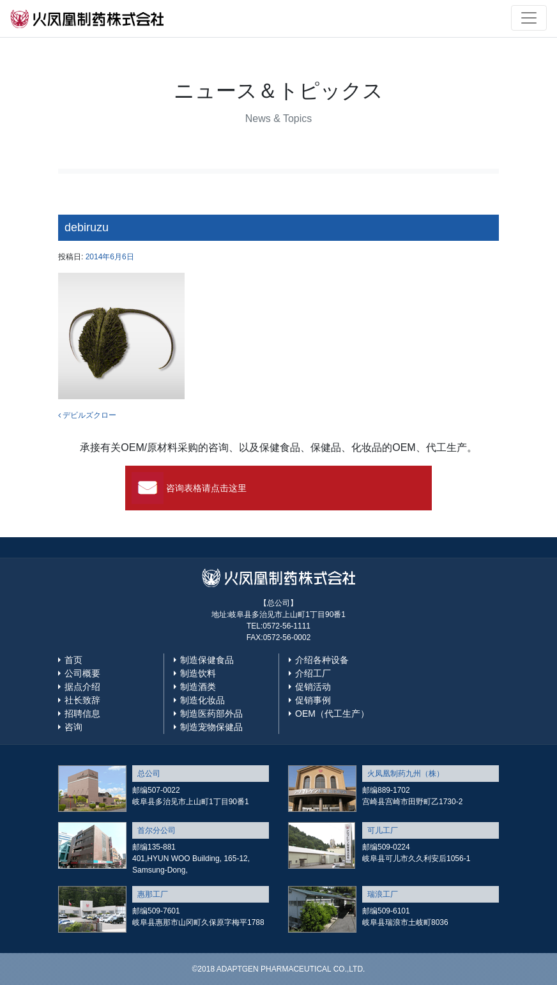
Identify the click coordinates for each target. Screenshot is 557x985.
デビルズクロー (87, 415)
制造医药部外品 (211, 713)
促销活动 (313, 687)
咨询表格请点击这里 (206, 488)
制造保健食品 (207, 660)
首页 (73, 660)
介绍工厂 (313, 673)
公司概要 (82, 673)
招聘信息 (82, 713)
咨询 (73, 727)
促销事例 (313, 700)
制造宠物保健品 (211, 727)
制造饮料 (198, 673)
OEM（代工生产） (332, 713)
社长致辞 (82, 700)
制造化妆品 (202, 700)
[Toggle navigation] (529, 18)
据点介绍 (82, 687)
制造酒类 (198, 687)
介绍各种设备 (322, 660)
